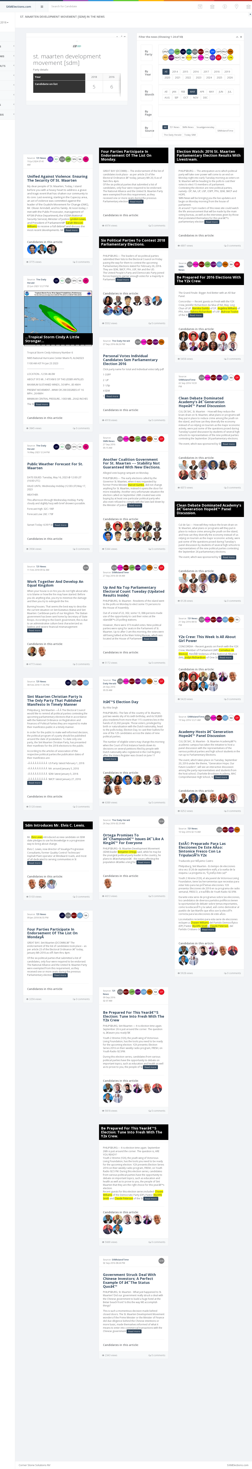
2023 (217, 83)
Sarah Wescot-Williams (65, 245)
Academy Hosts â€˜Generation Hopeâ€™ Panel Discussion (212, 784)
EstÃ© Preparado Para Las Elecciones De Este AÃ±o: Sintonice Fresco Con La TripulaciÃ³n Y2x (208, 916)
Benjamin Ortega (153, 906)
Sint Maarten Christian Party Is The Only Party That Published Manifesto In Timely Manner (74, 746)
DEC (222, 109)
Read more (77, 252)
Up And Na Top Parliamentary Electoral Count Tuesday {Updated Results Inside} (143, 636)
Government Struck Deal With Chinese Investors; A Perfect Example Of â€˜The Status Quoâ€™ (143, 1369)
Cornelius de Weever (197, 693)
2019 (176, 83)
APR (210, 103)
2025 (176, 89)
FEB (192, 103)
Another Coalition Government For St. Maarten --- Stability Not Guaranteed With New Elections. (143, 493)
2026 (186, 89)
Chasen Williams (219, 999)
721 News (183, 138)
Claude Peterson (196, 1006)
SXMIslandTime (180, 142)
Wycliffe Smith (231, 1003)
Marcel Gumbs (150, 516)
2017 (215, 77)
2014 (183, 77)
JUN (229, 103)
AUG (184, 109)
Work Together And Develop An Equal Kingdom (73, 620)
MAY (220, 103)
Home (8, 37)
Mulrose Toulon (215, 319)
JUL (175, 109)
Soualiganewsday (214, 138)
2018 (225, 77)
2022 (207, 83)
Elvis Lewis (57, 895)
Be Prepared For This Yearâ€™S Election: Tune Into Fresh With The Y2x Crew (142, 1096)
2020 (186, 83)
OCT (202, 109)
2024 (228, 83)
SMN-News (196, 138)
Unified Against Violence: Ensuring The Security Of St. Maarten (72, 192)
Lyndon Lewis (56, 241)
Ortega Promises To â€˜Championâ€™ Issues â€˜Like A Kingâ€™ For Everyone (138, 891)
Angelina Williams (195, 315)
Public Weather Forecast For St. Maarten (73, 500)
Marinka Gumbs (218, 312)
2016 (204, 77)
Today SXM (217, 142)
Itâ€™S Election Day (134, 749)
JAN (183, 103)
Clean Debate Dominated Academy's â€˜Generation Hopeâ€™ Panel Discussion (208, 418)
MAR (200, 103)
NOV (212, 109)
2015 (194, 77)
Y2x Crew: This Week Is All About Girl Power (208, 678)
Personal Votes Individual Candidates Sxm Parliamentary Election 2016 (144, 384)
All (174, 77)
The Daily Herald (200, 142)
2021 (196, 83)
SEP (193, 109)
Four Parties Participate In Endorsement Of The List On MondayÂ (73, 991)
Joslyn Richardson (222, 697)
